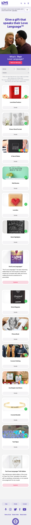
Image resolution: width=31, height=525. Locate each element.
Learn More (14, 10)
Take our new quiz (15, 62)
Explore (15, 282)
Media (15, 504)
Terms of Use (8, 514)
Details (15, 107)
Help (6, 504)
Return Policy (23, 514)
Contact (25, 504)
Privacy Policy (15, 514)
